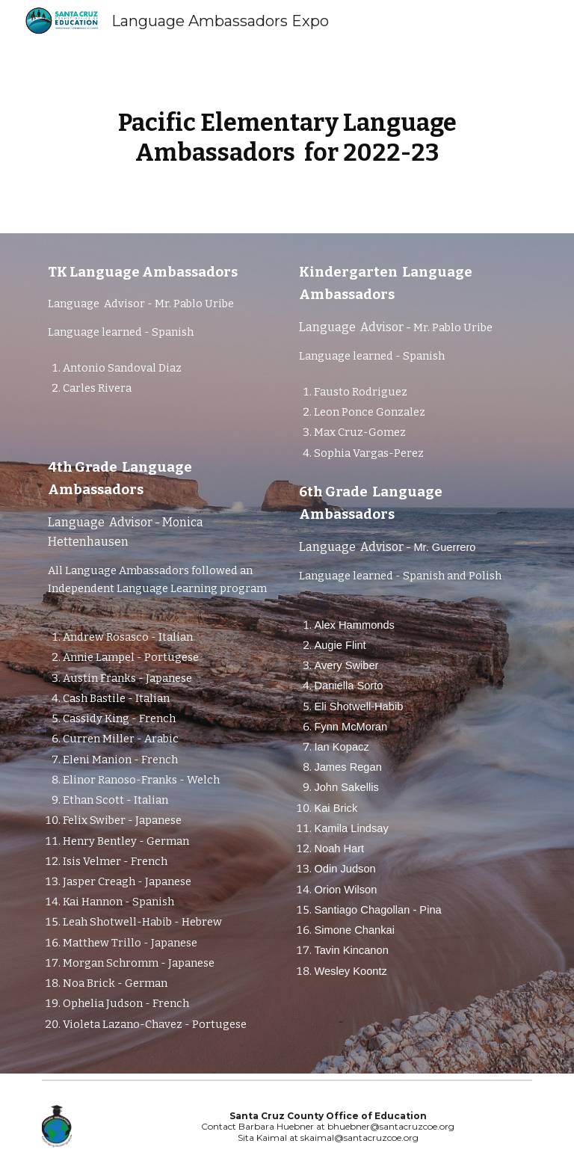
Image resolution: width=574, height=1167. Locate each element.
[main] (286, 137)
